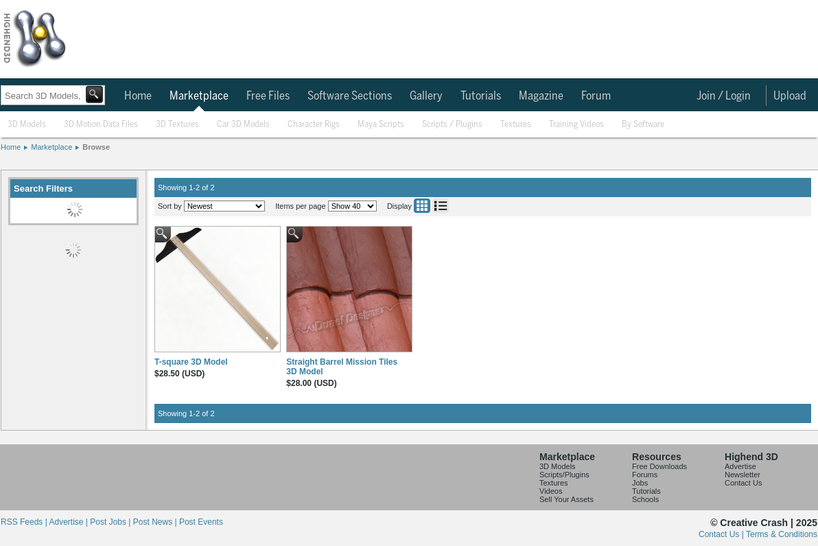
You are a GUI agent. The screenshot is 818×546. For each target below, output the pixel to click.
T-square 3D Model (191, 362)
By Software (643, 124)
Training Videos (576, 124)
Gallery (426, 96)
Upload (789, 96)
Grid (422, 205)
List (440, 205)
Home (138, 96)
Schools (645, 499)
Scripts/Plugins (564, 474)
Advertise (740, 466)
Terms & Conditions (781, 534)
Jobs (640, 483)
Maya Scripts (381, 124)
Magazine (541, 96)
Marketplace (199, 96)
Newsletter (742, 474)
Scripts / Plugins (452, 124)
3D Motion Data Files (101, 124)
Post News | (156, 522)
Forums (644, 474)
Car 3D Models (243, 124)
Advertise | (69, 522)
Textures (515, 124)
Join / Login (724, 96)
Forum (596, 96)
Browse (96, 147)
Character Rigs (314, 124)
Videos (550, 491)
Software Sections (349, 96)
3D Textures (177, 124)
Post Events (201, 522)
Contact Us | (722, 534)
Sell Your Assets (566, 499)
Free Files (268, 96)
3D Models (27, 124)
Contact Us (743, 483)
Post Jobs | (111, 522)
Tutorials (480, 96)
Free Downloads (659, 466)
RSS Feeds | (25, 522)
